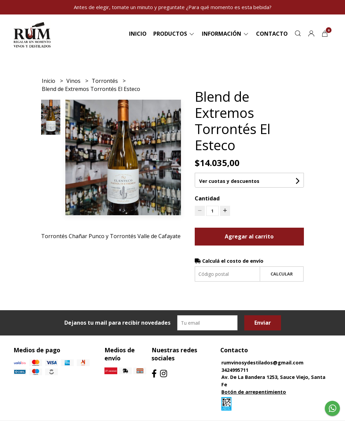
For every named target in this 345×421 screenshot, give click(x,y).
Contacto (272, 33)
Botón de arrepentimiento (253, 392)
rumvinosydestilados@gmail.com (262, 362)
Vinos (74, 81)
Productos (174, 33)
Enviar (262, 322)
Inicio (138, 33)
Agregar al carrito (249, 236)
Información (225, 33)
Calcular (282, 274)
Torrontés (105, 81)
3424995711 (234, 370)
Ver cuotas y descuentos (229, 181)
